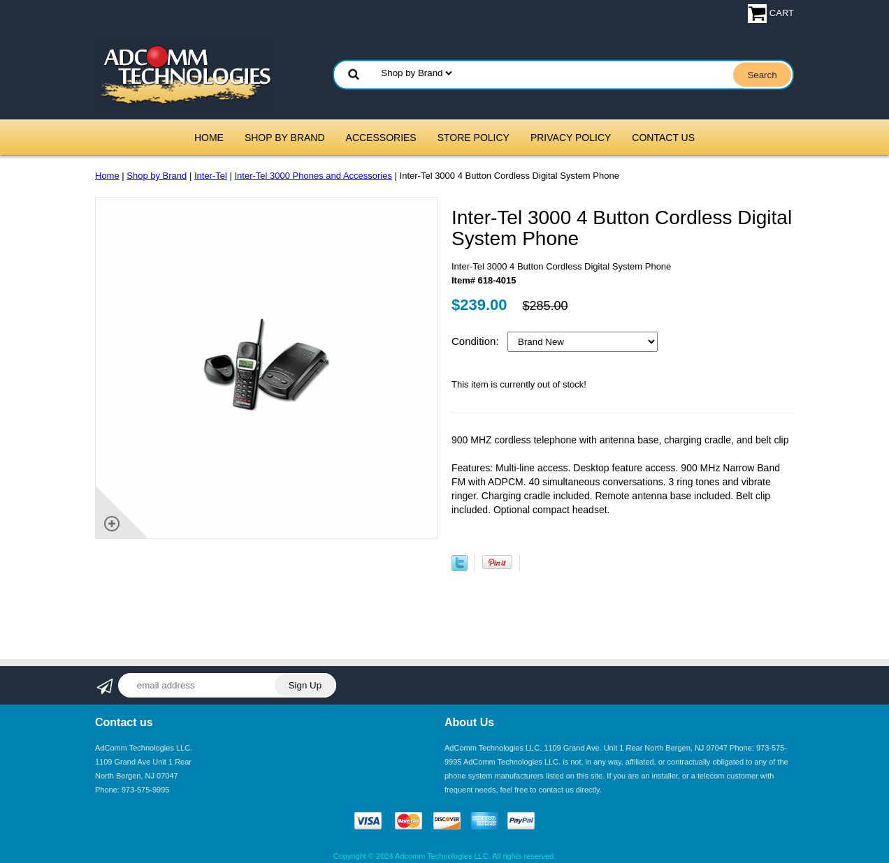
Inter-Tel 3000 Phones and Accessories (313, 175)
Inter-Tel (210, 175)
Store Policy (473, 137)
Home (209, 137)
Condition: (476, 341)
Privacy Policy (570, 137)
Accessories (381, 137)
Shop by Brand (285, 137)
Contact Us (663, 137)
